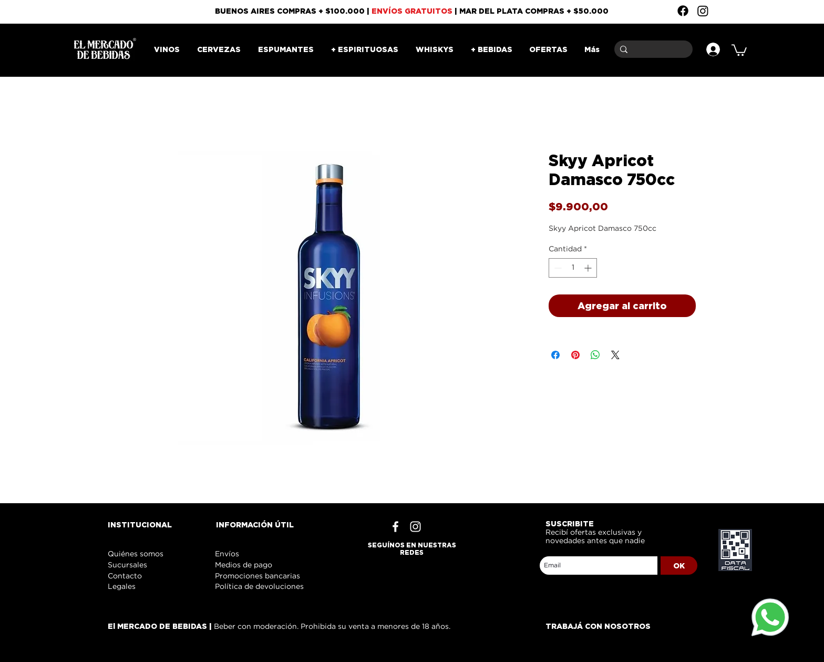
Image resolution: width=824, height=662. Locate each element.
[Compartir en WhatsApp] (595, 355)
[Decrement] (556, 268)
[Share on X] (615, 355)
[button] (739, 49)
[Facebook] (683, 11)
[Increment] (588, 268)
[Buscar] (652, 49)
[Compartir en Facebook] (555, 355)
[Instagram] (703, 11)
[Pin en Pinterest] (575, 355)
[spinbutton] (572, 268)
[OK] (679, 565)
